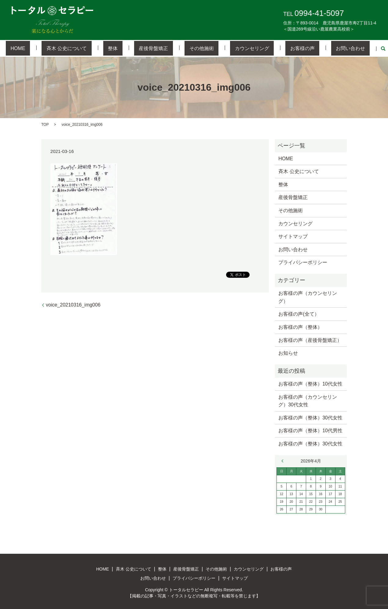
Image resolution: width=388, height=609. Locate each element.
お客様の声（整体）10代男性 (310, 430)
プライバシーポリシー (302, 262)
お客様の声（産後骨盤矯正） (310, 339)
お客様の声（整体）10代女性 (310, 383)
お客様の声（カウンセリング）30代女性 (307, 400)
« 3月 (284, 460)
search (345, 48)
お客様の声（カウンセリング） (307, 296)
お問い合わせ (317, 48)
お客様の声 (279, 48)
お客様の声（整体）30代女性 (310, 417)
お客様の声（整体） (300, 326)
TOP (45, 124)
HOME (50, 48)
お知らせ (288, 352)
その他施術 (197, 48)
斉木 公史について (90, 48)
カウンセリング (238, 48)
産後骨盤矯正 (158, 48)
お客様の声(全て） (298, 313)
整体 (127, 48)
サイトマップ (293, 236)
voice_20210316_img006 (73, 304)
